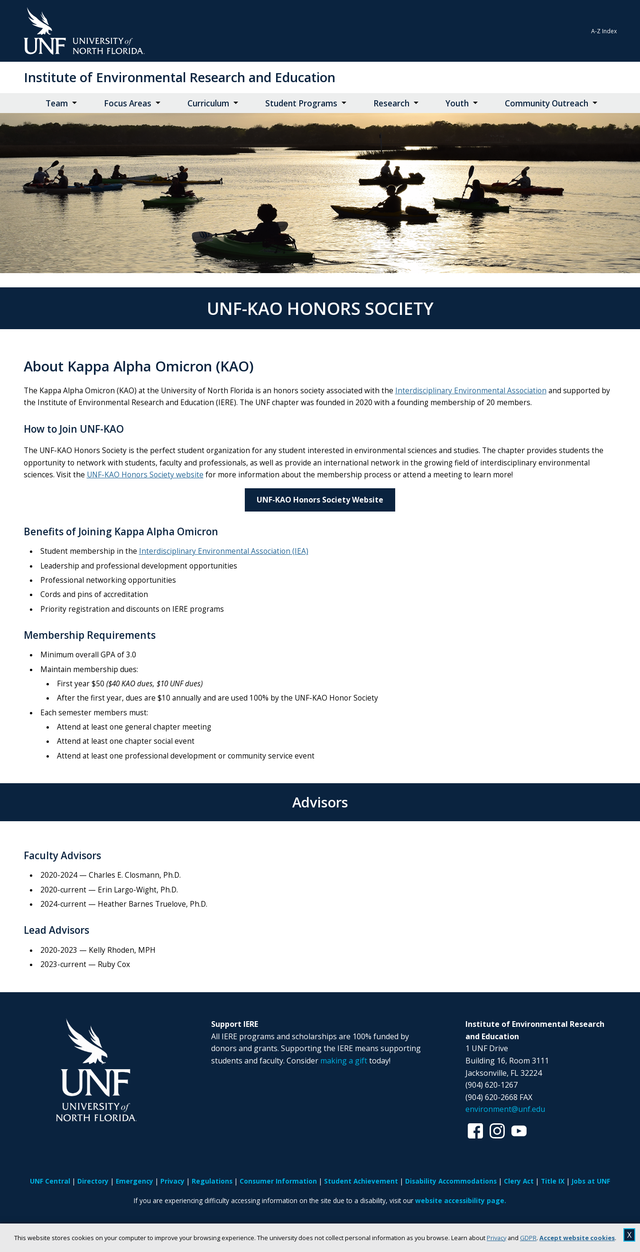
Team (57, 103)
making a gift (343, 1060)
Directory (93, 1181)
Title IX (553, 1181)
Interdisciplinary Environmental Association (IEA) (223, 551)
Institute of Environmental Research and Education (179, 77)
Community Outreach (546, 103)
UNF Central (50, 1181)
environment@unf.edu (505, 1109)
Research (391, 103)
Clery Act (519, 1181)
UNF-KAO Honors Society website (145, 475)
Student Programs (301, 103)
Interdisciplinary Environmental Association (471, 391)
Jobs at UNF (591, 1181)
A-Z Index (604, 31)
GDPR (528, 1237)
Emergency (134, 1181)
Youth (457, 103)
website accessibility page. (460, 1200)
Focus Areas (127, 103)
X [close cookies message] (629, 1235)
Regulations (212, 1181)
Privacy (496, 1237)
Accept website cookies (577, 1237)
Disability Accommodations (451, 1181)
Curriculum (208, 103)
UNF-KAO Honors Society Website (320, 499)
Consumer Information (278, 1181)
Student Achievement (361, 1181)
